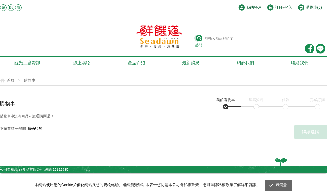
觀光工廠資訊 (27, 62)
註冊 (279, 7)
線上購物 (81, 62)
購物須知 (35, 129)
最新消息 (190, 62)
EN (10, 8)
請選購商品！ (43, 116)
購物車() (314, 7)
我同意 (281, 185)
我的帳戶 (254, 7)
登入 (288, 7)
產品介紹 (136, 62)
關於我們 (245, 62)
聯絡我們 (299, 62)
